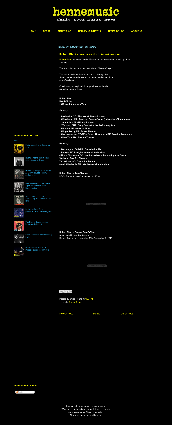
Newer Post (66, 313)
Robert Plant (65, 59)
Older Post (127, 313)
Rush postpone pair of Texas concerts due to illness (37, 159)
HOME (33, 31)
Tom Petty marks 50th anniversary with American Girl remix (38, 198)
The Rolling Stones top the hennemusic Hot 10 (37, 223)
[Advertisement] (34, 70)
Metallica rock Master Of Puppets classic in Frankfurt (37, 249)
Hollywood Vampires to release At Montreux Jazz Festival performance (38, 172)
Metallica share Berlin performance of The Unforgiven (39, 210)
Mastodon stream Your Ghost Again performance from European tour (38, 185)
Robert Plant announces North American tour (89, 54)
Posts (19, 392)
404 (15, 140)
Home (96, 313)
